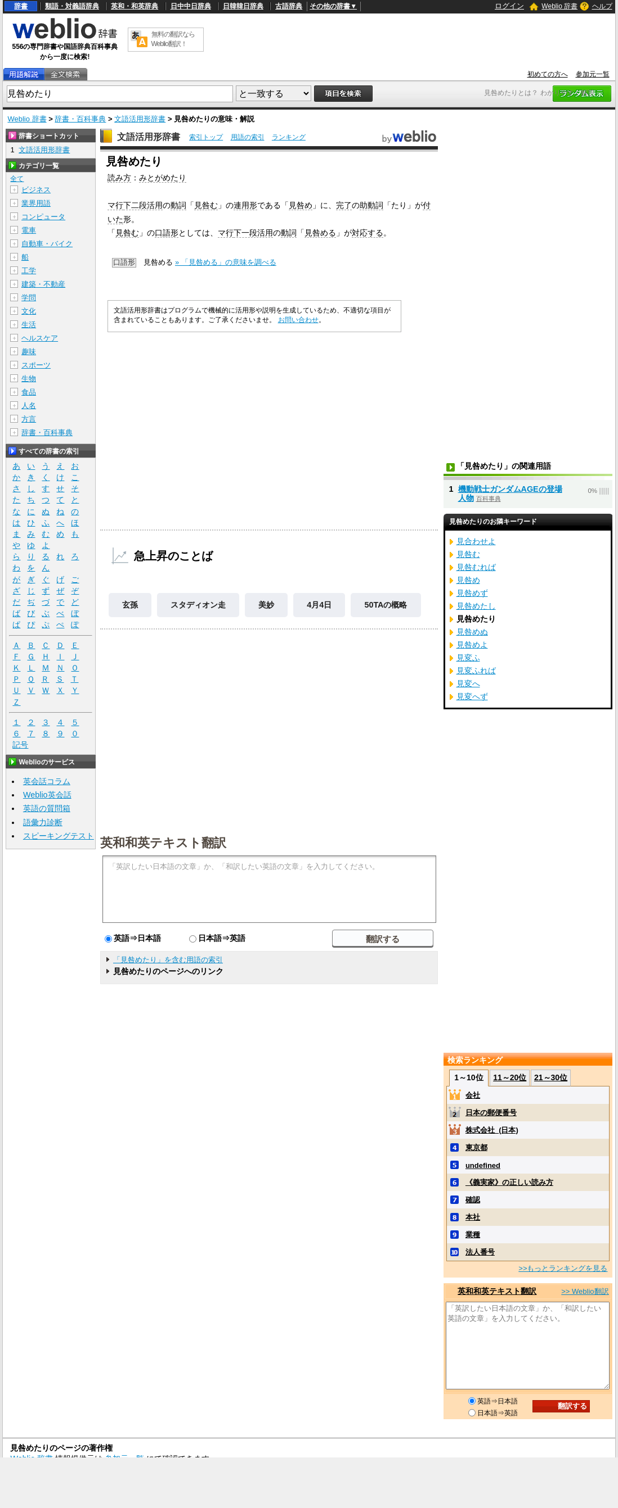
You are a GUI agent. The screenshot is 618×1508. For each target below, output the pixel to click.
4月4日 (319, 604)
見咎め (300, 205)
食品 (28, 392)
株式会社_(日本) (491, 1130)
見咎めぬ (472, 631)
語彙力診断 (42, 822)
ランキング (289, 137)
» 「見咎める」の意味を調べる (225, 262)
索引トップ (206, 137)
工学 (28, 270)
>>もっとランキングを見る (562, 1268)
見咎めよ (472, 644)
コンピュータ (43, 216)
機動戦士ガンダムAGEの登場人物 (510, 493)
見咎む (206, 205)
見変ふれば (476, 670)
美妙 (266, 604)
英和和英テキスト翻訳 (163, 842)
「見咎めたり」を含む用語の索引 (168, 959)
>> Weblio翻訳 (584, 1291)
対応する (367, 232)
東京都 (476, 1147)
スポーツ (36, 365)
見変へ (468, 683)
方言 (28, 419)
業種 (472, 1234)
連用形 (245, 205)
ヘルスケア (39, 338)
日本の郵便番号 (491, 1112)
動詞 (178, 205)
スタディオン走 (198, 604)
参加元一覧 (593, 74)
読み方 (119, 177)
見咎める (320, 232)
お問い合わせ (298, 319)
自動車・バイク (47, 243)
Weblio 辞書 (559, 6)
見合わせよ (476, 541)
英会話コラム (46, 781)
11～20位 (509, 1077)
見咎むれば (476, 567)
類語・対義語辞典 (72, 6)
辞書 (21, 6)
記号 (20, 745)
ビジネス (36, 189)
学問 (28, 297)
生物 (28, 378)
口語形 (166, 232)
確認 (472, 1199)
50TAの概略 (385, 604)
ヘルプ (602, 6)
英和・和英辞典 (134, 6)
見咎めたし (476, 605)
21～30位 (550, 1077)
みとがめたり (162, 177)
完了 (344, 205)
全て (17, 178)
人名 (28, 405)
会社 (472, 1095)
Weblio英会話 (47, 794)
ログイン (509, 6)
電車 (28, 230)
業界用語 (36, 203)
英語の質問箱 (46, 808)
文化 (28, 311)
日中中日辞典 (191, 6)
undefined (482, 1165)
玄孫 (130, 604)
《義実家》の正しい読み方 (509, 1182)
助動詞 (371, 205)
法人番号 (480, 1252)
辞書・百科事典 (80, 119)
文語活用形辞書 (139, 119)
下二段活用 (143, 205)
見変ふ (468, 657)
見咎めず (472, 592)
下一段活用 (253, 232)
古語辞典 (288, 6)
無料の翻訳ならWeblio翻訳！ (173, 39)
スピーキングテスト (58, 835)
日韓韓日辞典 (243, 6)
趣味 (28, 351)
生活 (28, 324)
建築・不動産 (43, 284)
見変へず (472, 696)
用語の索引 (248, 137)
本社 (472, 1217)
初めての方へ (547, 74)
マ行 (115, 205)
